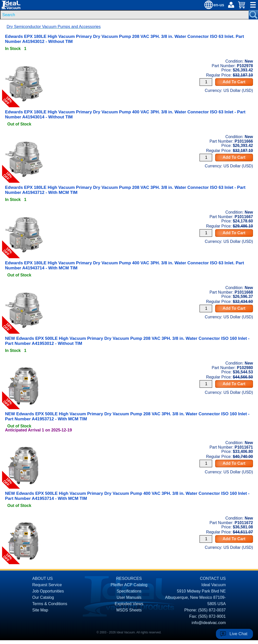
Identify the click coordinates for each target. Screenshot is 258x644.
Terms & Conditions (49, 604)
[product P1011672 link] (24, 517)
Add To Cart (234, 82)
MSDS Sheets (129, 610)
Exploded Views (129, 604)
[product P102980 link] (24, 362)
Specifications (129, 591)
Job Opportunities (48, 591)
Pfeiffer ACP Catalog (129, 585)
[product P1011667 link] (24, 211)
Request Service (47, 585)
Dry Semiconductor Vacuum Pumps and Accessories (54, 26)
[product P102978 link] (24, 60)
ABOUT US (42, 578)
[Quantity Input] (206, 82)
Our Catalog (43, 597)
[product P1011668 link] (24, 286)
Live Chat (238, 633)
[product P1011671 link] (24, 441)
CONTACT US (213, 578)
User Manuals (129, 597)
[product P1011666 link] (24, 135)
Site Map (40, 610)
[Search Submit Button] (253, 14)
